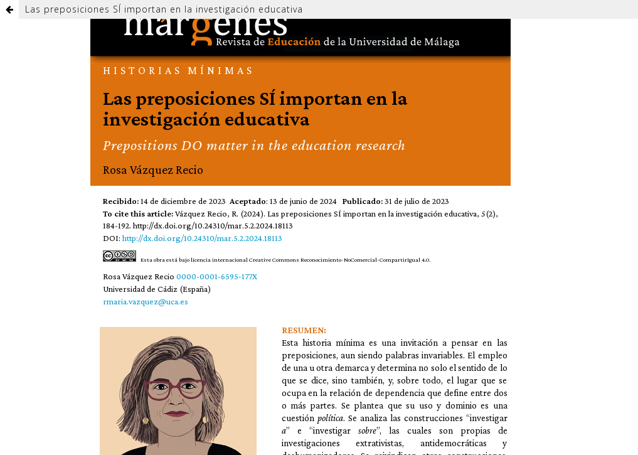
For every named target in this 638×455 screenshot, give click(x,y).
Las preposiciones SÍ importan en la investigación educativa (164, 9)
